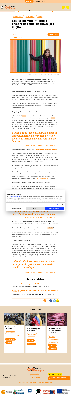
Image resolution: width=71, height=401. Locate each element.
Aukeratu (35, 208)
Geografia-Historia (18, 16)
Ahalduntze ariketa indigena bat (11, 327)
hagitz (24, 116)
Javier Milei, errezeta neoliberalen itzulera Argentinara (54, 330)
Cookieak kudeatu (57, 204)
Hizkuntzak (8, 335)
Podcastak (30, 343)
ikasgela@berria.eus (35, 377)
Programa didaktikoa (39, 1)
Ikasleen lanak (29, 1)
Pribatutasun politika (35, 382)
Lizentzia (49, 382)
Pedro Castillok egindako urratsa (46, 149)
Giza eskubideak (30, 16)
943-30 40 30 (12, 376)
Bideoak (30, 340)
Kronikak (9, 342)
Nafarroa (40, 16)
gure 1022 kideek (15, 196)
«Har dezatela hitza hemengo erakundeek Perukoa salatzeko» (31, 284)
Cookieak (44, 382)
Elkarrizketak (53, 34)
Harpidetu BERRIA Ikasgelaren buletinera (58, 378)
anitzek (53, 118)
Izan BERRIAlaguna (55, 374)
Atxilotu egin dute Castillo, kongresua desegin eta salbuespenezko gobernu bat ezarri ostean (35, 291)
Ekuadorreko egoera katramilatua (33, 329)
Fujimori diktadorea (42, 178)
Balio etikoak (52, 336)
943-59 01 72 (9, 377)
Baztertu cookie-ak (16, 208)
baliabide (50, 228)
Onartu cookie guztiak (54, 208)
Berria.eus (6, 374)
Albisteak (52, 345)
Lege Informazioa (23, 382)
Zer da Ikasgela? (34, 374)
